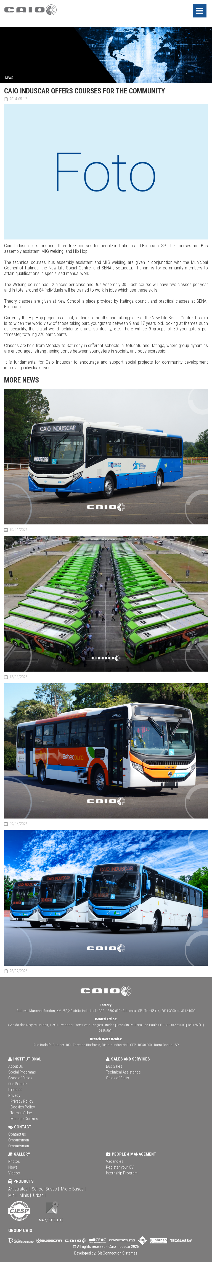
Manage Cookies (24, 1118)
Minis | (25, 1195)
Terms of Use (21, 1112)
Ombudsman (18, 1140)
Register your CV (120, 1167)
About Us (15, 1066)
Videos (14, 1173)
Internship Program (121, 1173)
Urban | (39, 1195)
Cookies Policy (22, 1107)
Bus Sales (114, 1066)
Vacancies (114, 1161)
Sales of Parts (117, 1077)
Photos (14, 1161)
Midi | (12, 1195)
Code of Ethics (20, 1077)
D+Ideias (15, 1089)
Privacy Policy (21, 1101)
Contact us (17, 1134)
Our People (17, 1083)
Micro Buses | (73, 1189)
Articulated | (19, 1189)
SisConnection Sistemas (117, 1253)
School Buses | (45, 1189)
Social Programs (22, 1072)
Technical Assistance (123, 1072)
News (13, 1167)
